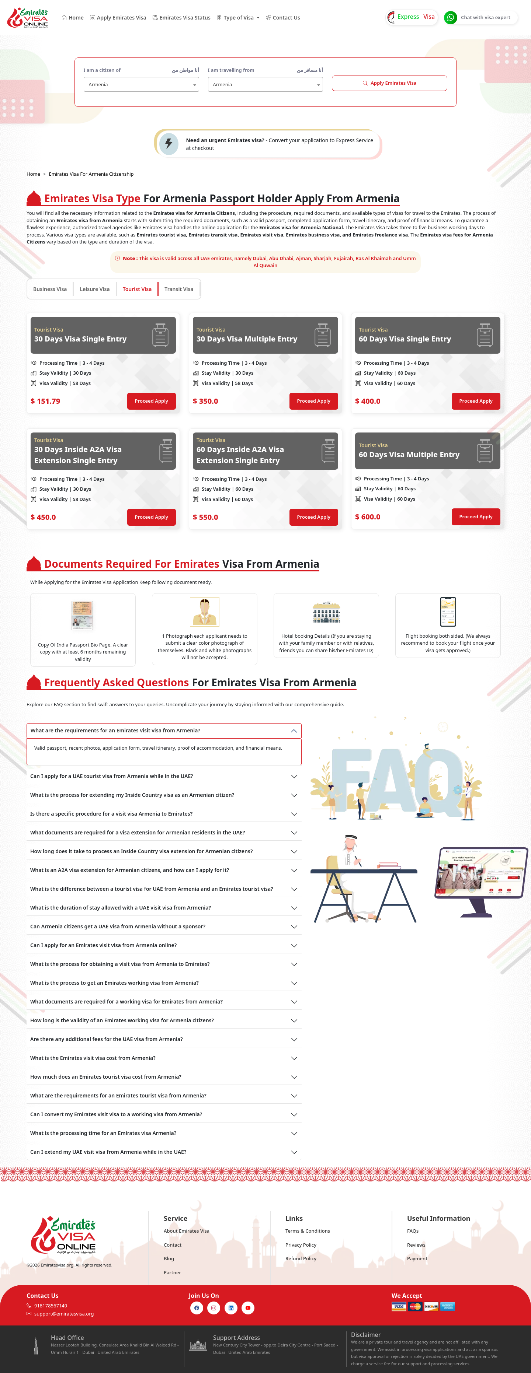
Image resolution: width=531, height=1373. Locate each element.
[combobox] (141, 84)
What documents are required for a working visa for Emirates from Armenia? (126, 1001)
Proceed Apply (151, 400)
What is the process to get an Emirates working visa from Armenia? (114, 982)
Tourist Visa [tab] (137, 289)
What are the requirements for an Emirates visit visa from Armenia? (115, 730)
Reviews (416, 1244)
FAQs (413, 1230)
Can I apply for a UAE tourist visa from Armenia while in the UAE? (111, 776)
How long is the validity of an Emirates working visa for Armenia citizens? (122, 1020)
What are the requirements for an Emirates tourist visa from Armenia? (118, 1095)
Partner (172, 1272)
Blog (169, 1258)
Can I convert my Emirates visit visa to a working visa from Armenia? (116, 1114)
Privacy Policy (300, 1244)
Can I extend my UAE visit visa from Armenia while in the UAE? (108, 1151)
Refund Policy (300, 1258)
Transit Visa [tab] (178, 289)
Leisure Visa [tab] (95, 289)
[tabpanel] (265, 421)
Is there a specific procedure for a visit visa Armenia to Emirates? (111, 813)
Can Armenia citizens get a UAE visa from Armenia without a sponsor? (117, 926)
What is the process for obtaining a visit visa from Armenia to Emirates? (120, 963)
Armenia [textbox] (98, 84)
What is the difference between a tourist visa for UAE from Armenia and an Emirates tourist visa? (151, 888)
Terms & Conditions (307, 1230)
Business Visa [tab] (50, 289)
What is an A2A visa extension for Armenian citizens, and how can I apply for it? (129, 869)
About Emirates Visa (186, 1230)
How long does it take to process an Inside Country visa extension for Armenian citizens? (141, 851)
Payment (417, 1258)
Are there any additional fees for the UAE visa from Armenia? (106, 1039)
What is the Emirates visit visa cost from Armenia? (93, 1057)
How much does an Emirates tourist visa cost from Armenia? (105, 1076)
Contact (172, 1244)
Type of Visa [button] (235, 17)
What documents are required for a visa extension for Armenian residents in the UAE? (137, 832)
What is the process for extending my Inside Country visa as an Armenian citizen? (132, 794)
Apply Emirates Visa (389, 83)
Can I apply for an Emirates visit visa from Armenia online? (103, 945)
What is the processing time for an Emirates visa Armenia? (103, 1132)
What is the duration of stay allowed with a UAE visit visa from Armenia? (120, 907)
